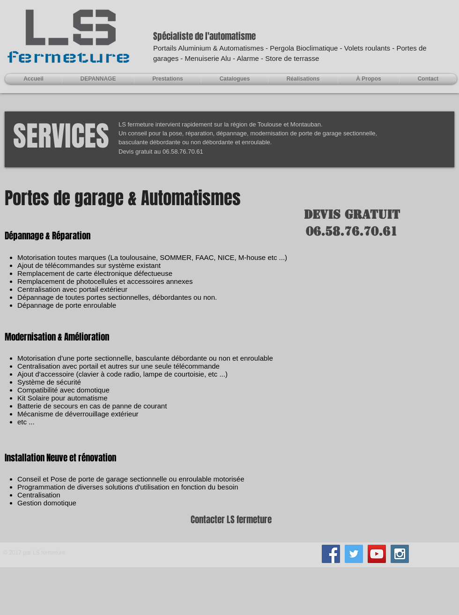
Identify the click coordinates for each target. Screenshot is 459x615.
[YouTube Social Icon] (377, 554)
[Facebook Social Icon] (331, 554)
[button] (167, 79)
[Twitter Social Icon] (354, 554)
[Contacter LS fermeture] (229, 520)
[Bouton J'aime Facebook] (229, 557)
